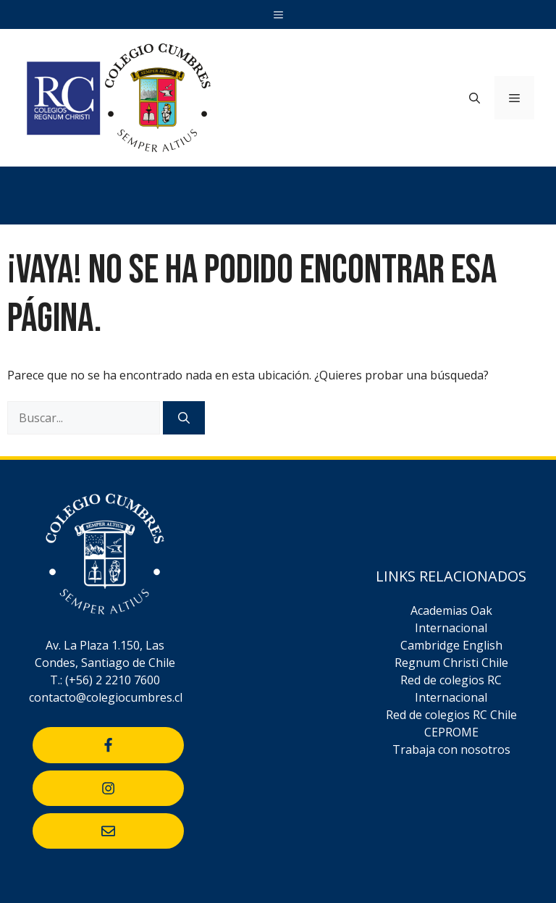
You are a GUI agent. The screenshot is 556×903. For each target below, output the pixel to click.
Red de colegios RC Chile (451, 715)
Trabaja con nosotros (451, 749)
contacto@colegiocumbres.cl (105, 697)
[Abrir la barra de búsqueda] (474, 97)
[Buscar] (184, 417)
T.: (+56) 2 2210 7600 (105, 680)
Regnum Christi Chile (451, 663)
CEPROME (451, 732)
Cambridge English (451, 645)
